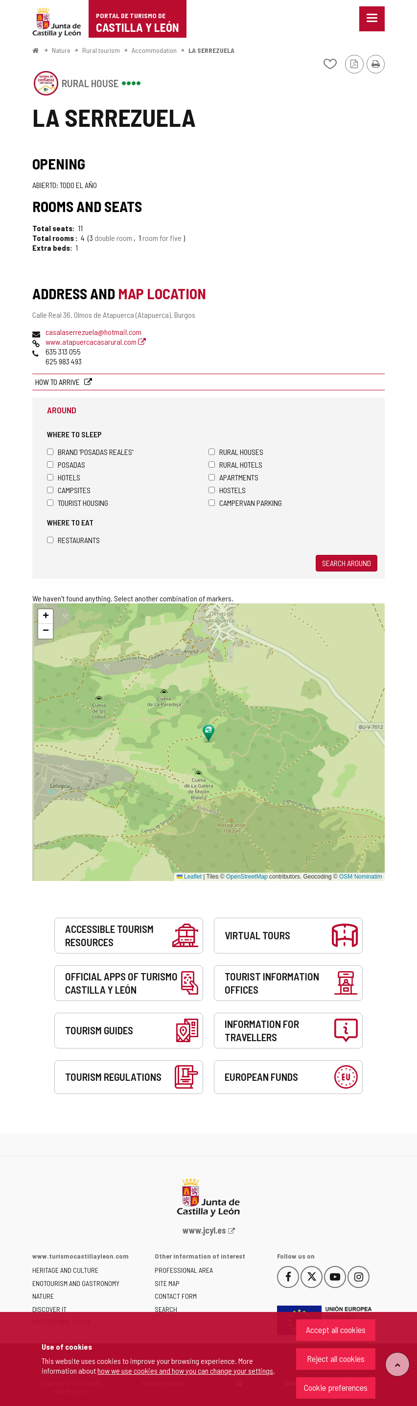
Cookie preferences (336, 1387)
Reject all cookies (336, 1358)
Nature (61, 50)
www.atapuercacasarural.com (96, 341)
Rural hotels (235, 464)
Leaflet (189, 876)
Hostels (227, 490)
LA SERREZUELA (211, 50)
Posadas (66, 464)
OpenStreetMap (247, 876)
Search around (346, 563)
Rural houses (235, 451)
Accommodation (154, 50)
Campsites (69, 490)
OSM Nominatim (360, 876)
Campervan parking (245, 502)
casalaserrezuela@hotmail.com (93, 331)
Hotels (63, 477)
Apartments (233, 477)
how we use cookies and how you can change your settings (185, 1370)
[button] (45, 616)
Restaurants (73, 540)
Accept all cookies (336, 1329)
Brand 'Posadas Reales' (90, 451)
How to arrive (58, 381)
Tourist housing (77, 502)
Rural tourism (101, 50)
